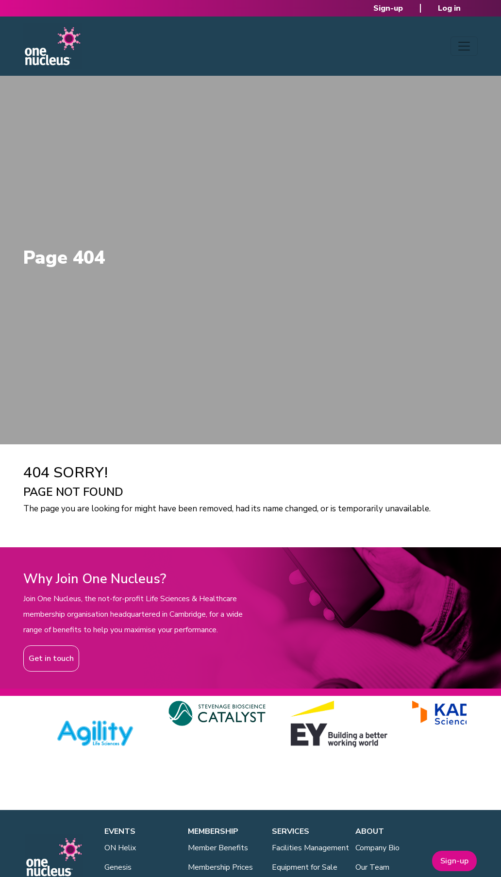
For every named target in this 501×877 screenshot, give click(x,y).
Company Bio (377, 848)
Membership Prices (220, 867)
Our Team (372, 867)
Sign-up (388, 8)
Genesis (118, 867)
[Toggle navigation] (464, 46)
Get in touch (51, 658)
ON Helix (120, 848)
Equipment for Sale (304, 867)
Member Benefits (218, 848)
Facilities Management (310, 848)
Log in (449, 8)
